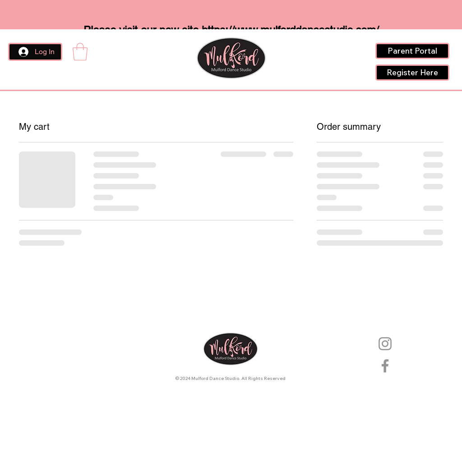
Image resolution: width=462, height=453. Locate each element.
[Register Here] (412, 72)
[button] (80, 51)
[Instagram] (385, 343)
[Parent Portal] (412, 51)
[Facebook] (385, 366)
